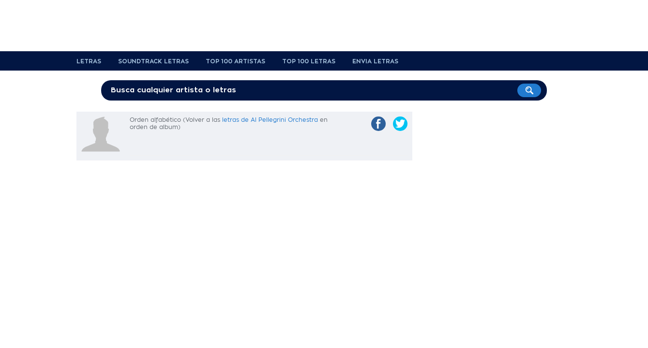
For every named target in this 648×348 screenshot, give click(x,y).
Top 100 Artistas (235, 61)
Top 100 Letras (308, 61)
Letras (88, 61)
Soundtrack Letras (153, 61)
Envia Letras (375, 61)
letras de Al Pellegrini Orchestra (270, 120)
